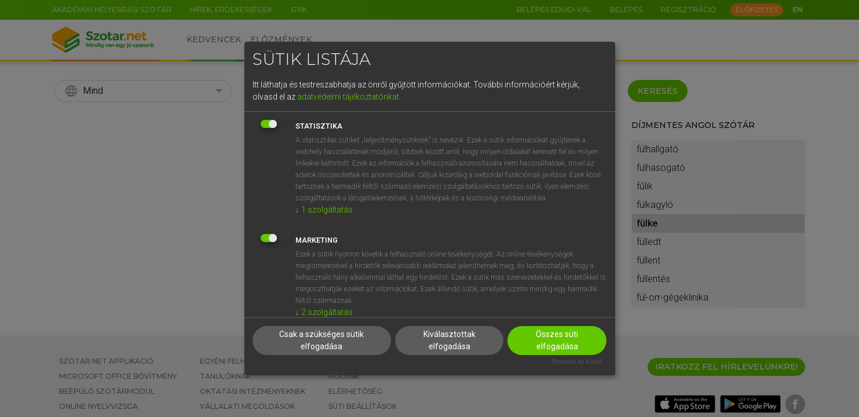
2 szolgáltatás (324, 312)
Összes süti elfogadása (557, 340)
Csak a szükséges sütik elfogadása (321, 340)
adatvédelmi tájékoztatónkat (348, 96)
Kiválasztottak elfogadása (449, 340)
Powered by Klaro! (577, 361)
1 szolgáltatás (324, 209)
